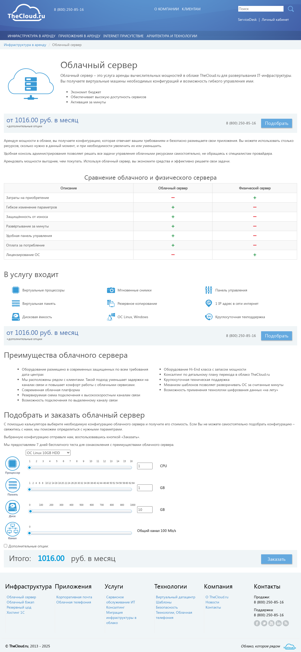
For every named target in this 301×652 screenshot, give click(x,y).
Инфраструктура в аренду (31, 35)
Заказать (277, 559)
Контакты (213, 607)
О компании (166, 8)
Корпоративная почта (74, 596)
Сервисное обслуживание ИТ (120, 599)
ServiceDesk (248, 19)
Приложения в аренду (79, 35)
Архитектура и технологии (172, 35)
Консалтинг (115, 607)
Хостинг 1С (16, 612)
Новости (212, 602)
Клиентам (191, 8)
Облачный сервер (21, 596)
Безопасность (167, 607)
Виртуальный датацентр (175, 596)
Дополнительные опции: (28, 546)
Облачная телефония (73, 602)
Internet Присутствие (123, 35)
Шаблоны (164, 602)
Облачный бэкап (20, 602)
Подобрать (276, 123)
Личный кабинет (275, 19)
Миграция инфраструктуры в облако (121, 617)
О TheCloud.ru (217, 596)
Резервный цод (19, 607)
